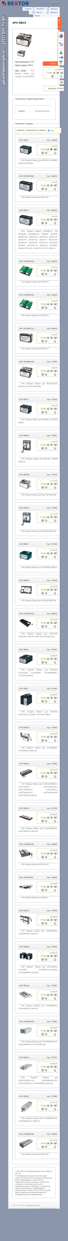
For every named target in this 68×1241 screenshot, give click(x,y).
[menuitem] (41, 9)
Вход (55, 2)
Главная (28, 9)
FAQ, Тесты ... (38, 12)
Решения (40, 9)
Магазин (54, 9)
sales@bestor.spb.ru (33, 1205)
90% (52, 131)
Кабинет (54, 12)
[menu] (41, 9)
